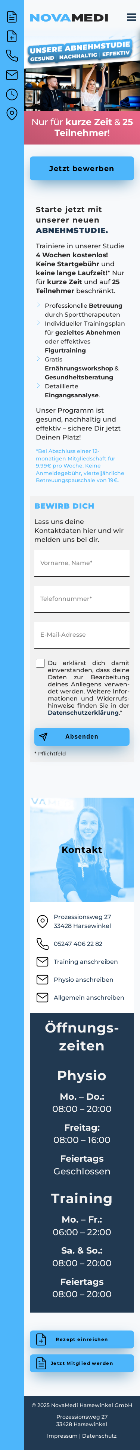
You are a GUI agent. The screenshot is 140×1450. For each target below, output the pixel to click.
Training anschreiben (77, 963)
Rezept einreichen (82, 1339)
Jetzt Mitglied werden (82, 1363)
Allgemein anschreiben (80, 999)
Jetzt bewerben (81, 168)
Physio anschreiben (74, 981)
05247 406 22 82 (69, 945)
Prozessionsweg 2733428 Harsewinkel (73, 921)
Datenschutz (99, 1435)
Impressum (62, 1435)
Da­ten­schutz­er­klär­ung (83, 712)
